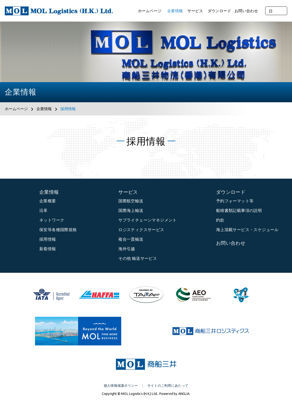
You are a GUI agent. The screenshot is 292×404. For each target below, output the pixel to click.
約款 (220, 220)
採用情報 (68, 109)
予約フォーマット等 (235, 201)
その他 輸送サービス (137, 258)
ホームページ (149, 11)
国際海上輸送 (130, 210)
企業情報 (175, 11)
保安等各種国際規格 (58, 229)
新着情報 (47, 248)
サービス (195, 11)
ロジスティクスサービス (141, 229)
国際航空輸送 (130, 201)
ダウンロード (219, 11)
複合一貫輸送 (130, 239)
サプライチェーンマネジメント (147, 220)
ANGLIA (183, 394)
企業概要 (47, 201)
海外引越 (126, 248)
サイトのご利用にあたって (168, 385)
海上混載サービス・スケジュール (247, 229)
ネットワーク (51, 220)
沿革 (43, 210)
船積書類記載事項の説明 (239, 210)
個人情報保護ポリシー (121, 385)
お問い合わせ (246, 11)
